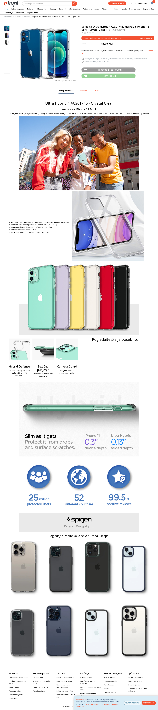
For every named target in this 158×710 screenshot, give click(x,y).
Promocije (20, 12)
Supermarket (148, 9)
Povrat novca (109, 685)
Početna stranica (8, 17)
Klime (5, 9)
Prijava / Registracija (137, 3)
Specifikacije (84, 91)
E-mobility (114, 9)
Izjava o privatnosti (135, 681)
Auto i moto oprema (91, 9)
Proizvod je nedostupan (110, 70)
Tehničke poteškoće (40, 687)
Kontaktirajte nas (134, 685)
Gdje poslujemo (15, 687)
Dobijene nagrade (16, 695)
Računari (30, 9)
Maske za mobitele (23, 17)
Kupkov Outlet (32, 12)
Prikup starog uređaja (65, 691)
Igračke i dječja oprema (131, 9)
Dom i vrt (62, 9)
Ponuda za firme (39, 691)
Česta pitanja (38, 677)
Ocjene (96, 91)
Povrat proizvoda (110, 681)
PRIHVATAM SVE (148, 703)
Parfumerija (8, 12)
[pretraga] (74, 3)
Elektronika (41, 9)
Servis (106, 688)
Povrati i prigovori (110, 677)
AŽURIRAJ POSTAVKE (132, 703)
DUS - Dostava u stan (64, 681)
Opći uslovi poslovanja (136, 677)
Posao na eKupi (15, 691)
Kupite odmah (110, 76)
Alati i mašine (74, 9)
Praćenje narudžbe (117, 3)
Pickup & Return (110, 692)
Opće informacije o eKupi (18, 677)
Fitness (104, 9)
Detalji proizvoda (66, 92)
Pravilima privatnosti (91, 704)
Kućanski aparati (17, 9)
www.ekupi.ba (81, 699)
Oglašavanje (14, 698)
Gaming (52, 9)
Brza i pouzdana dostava (66, 677)
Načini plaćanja (86, 677)
